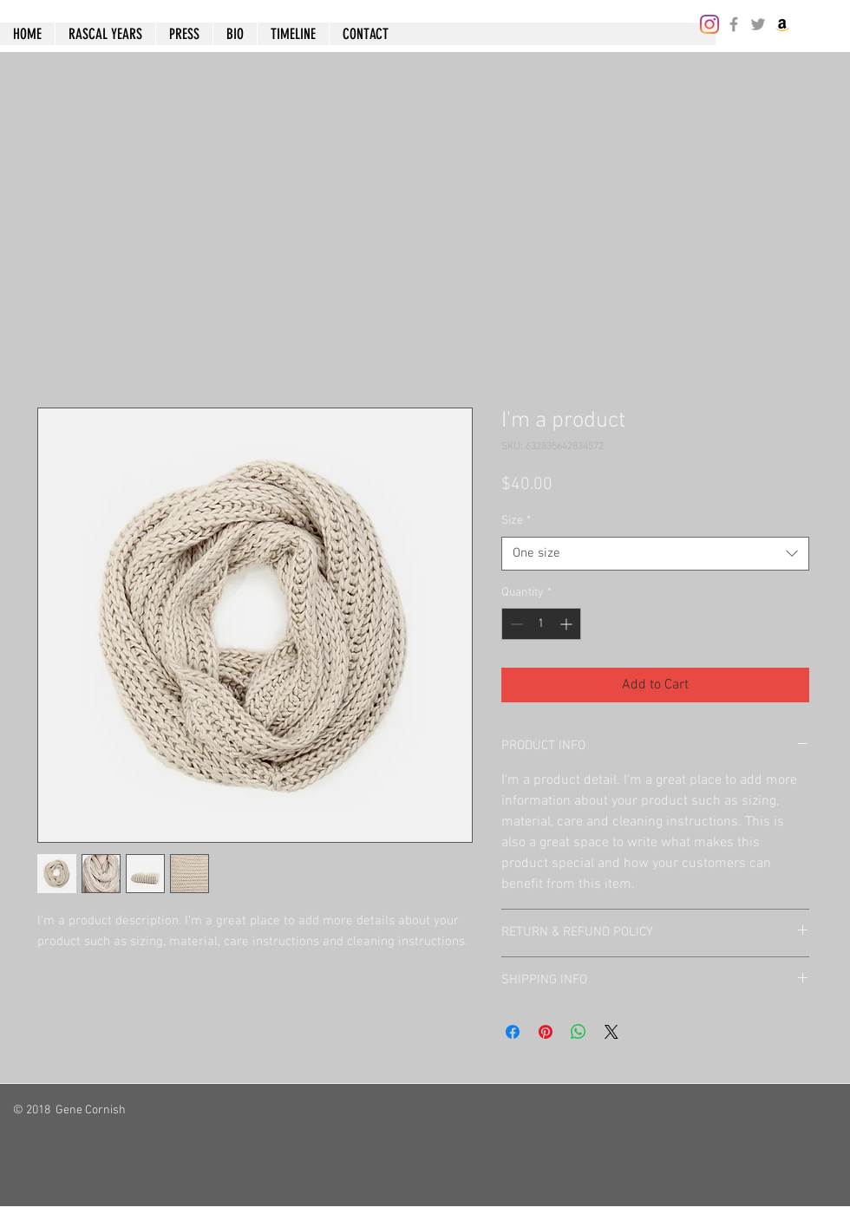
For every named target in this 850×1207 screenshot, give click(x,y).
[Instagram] (709, 24)
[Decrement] (515, 624)
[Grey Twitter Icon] (758, 24)
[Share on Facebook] (512, 1031)
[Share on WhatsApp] (578, 1031)
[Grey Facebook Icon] (733, 24)
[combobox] (655, 554)
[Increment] (568, 624)
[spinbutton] (541, 624)
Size (516, 520)
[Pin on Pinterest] (545, 1031)
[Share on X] (611, 1031)
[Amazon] (782, 24)
